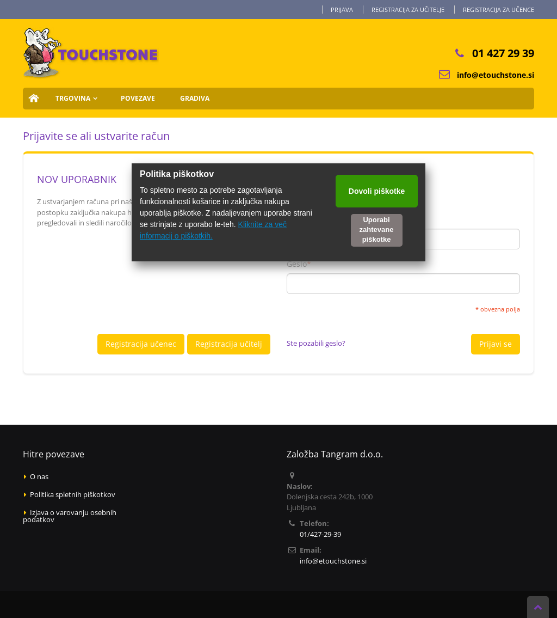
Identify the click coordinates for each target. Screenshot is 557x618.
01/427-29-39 (320, 534)
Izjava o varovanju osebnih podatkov (69, 515)
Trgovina (72, 98)
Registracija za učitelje (408, 9)
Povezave (138, 98)
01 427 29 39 (503, 53)
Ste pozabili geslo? (316, 343)
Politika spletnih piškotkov (72, 494)
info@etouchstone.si (495, 75)
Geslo (297, 264)
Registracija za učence (498, 9)
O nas (39, 476)
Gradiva (194, 98)
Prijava (342, 9)
